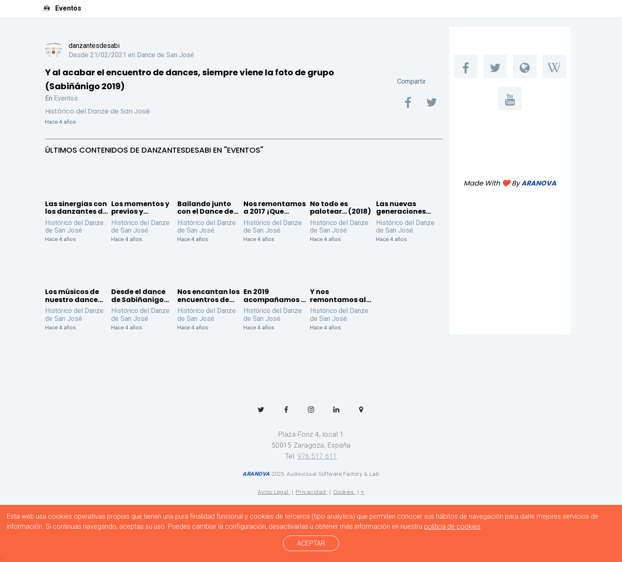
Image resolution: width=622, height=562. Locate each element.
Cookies (343, 491)
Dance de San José (165, 55)
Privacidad (311, 491)
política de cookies (452, 526)
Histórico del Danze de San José (97, 111)
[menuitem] (466, 66)
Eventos (66, 98)
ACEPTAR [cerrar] (311, 543)
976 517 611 (317, 456)
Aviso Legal (273, 491)
